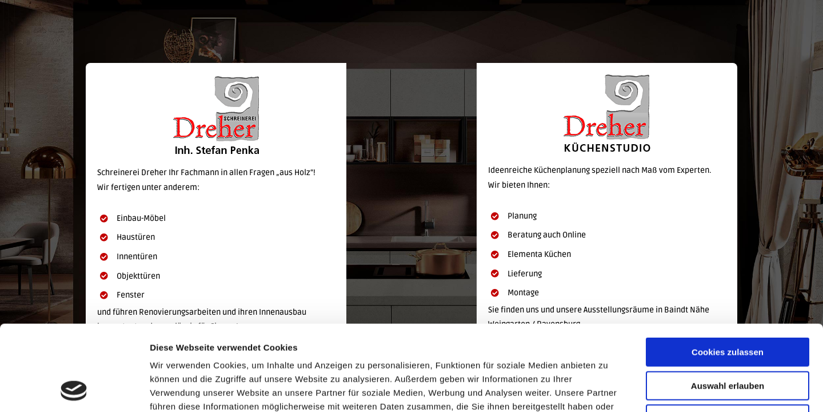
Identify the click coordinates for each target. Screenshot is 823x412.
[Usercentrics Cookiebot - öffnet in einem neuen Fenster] (74, 389)
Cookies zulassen (728, 272)
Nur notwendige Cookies (727, 339)
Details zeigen (608, 389)
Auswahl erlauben (727, 306)
